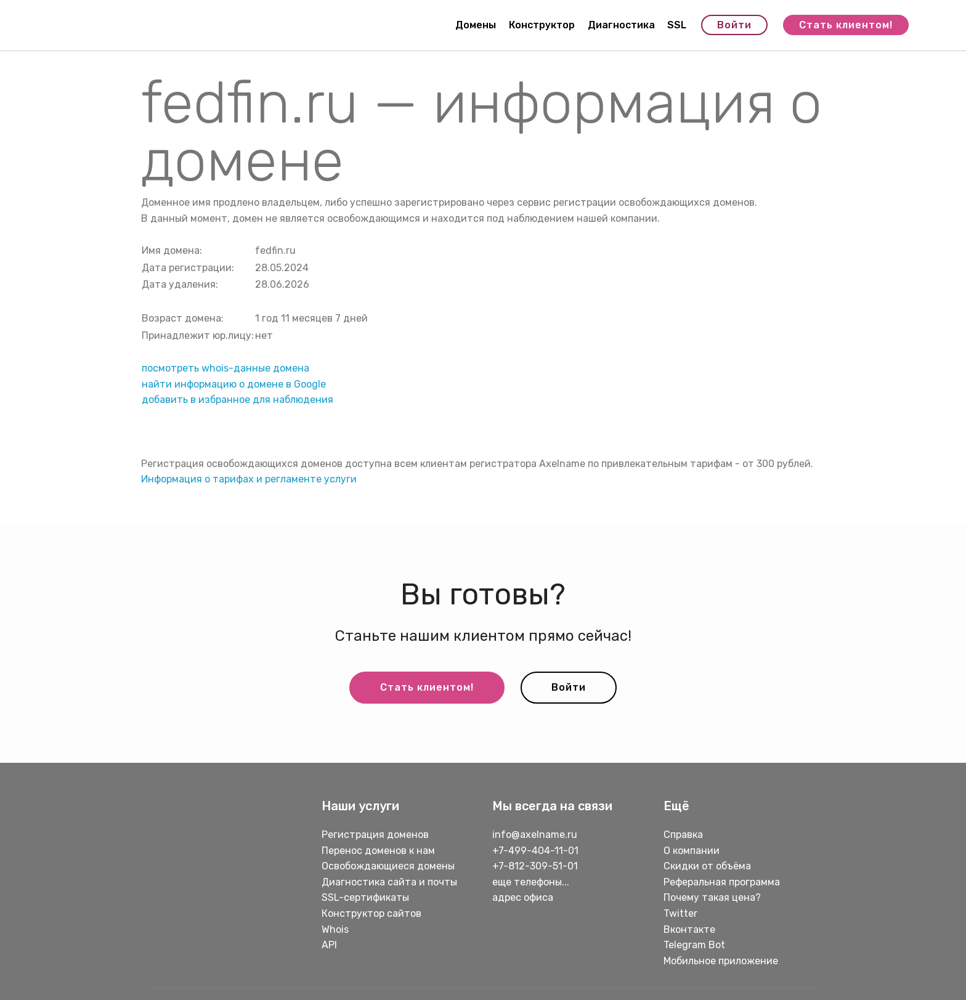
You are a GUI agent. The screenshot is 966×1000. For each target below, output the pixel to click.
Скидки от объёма (707, 866)
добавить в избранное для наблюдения (237, 399)
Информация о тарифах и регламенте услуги (249, 479)
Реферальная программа (722, 882)
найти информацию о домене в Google (234, 384)
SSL (676, 25)
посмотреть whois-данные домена (225, 368)
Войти (734, 25)
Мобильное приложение (721, 961)
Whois (335, 929)
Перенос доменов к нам (378, 850)
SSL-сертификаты (367, 897)
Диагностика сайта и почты (389, 882)
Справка (683, 834)
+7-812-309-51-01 (535, 866)
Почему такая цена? (712, 897)
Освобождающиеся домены (388, 866)
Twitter (680, 913)
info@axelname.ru (534, 834)
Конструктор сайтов (371, 913)
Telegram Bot (694, 945)
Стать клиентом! (846, 25)
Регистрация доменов (375, 834)
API (329, 945)
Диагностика (621, 25)
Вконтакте (689, 929)
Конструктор (542, 25)
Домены (475, 25)
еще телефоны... (530, 882)
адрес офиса (522, 897)
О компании (692, 850)
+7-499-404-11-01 (535, 850)
